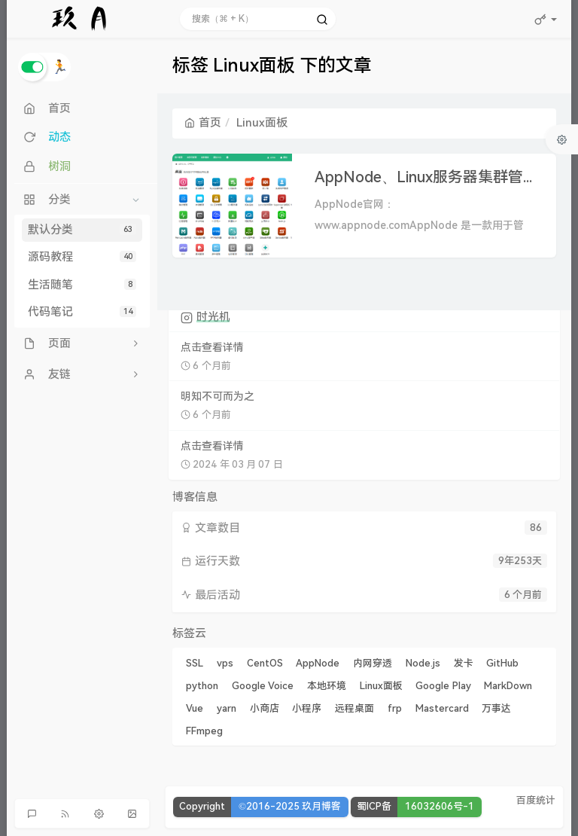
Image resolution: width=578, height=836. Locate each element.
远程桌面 (354, 708)
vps (225, 663)
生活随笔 (82, 284)
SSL (194, 663)
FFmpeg (204, 731)
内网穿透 (372, 663)
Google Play (442, 685)
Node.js (423, 663)
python (202, 685)
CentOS (265, 663)
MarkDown (508, 685)
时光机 (213, 317)
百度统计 (535, 800)
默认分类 (82, 229)
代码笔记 (82, 312)
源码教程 (82, 257)
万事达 (496, 708)
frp (395, 708)
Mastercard (442, 708)
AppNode (317, 663)
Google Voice (263, 685)
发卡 (463, 663)
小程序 (306, 708)
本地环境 (326, 685)
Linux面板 (381, 685)
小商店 (264, 708)
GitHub (502, 663)
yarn (226, 708)
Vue (194, 708)
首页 (202, 123)
